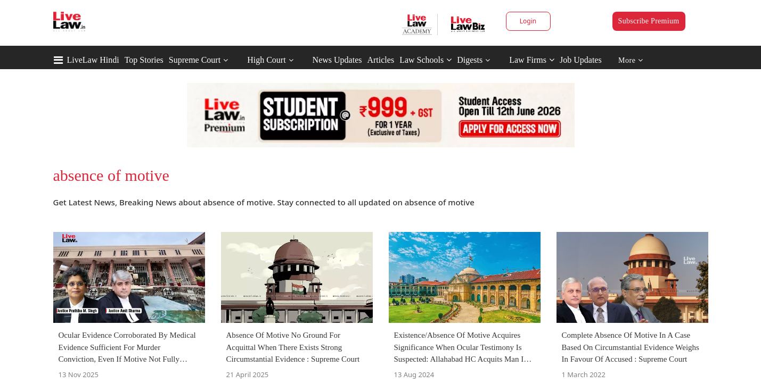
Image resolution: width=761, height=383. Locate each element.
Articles (380, 59)
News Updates (337, 59)
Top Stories (144, 59)
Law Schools (425, 59)
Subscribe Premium (649, 21)
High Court (266, 59)
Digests (469, 59)
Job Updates (581, 59)
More (630, 60)
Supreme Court (194, 59)
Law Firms (531, 59)
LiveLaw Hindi (93, 59)
